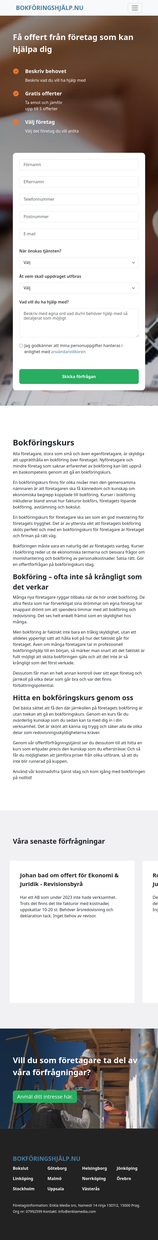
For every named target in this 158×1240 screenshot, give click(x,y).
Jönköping (127, 1168)
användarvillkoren (68, 351)
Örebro (124, 1178)
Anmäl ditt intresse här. (45, 1096)
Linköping (23, 1178)
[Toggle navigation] (135, 8)
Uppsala (55, 1189)
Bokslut (20, 1168)
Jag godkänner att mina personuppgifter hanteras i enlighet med (71, 348)
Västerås (91, 1189)
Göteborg (57, 1168)
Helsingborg (94, 1168)
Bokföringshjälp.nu (50, 8)
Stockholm (24, 1189)
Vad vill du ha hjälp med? (44, 302)
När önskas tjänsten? (40, 251)
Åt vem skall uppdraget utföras (50, 276)
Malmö (54, 1178)
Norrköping (94, 1178)
